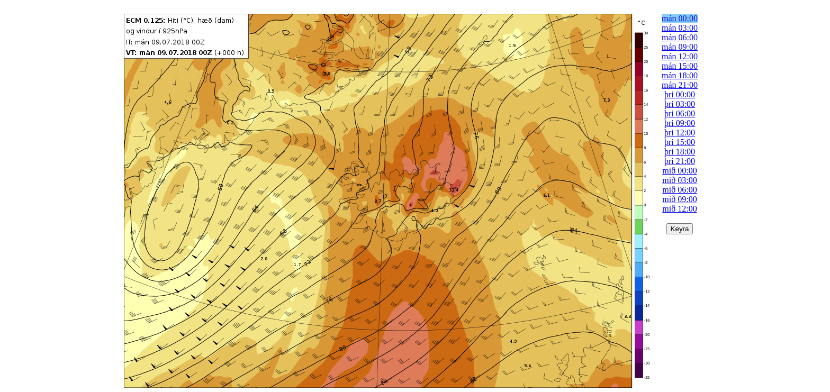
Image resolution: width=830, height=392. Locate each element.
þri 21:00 (679, 161)
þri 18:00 (679, 151)
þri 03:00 (679, 103)
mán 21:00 (680, 84)
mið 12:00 (679, 208)
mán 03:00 (680, 27)
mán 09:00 (680, 46)
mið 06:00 (679, 189)
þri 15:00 (679, 142)
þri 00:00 (679, 94)
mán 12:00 (680, 56)
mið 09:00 (679, 199)
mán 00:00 (680, 18)
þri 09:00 (679, 122)
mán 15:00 (680, 65)
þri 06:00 (679, 113)
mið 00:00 (679, 170)
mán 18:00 (680, 75)
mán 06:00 (680, 37)
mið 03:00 (679, 180)
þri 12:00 (679, 132)
